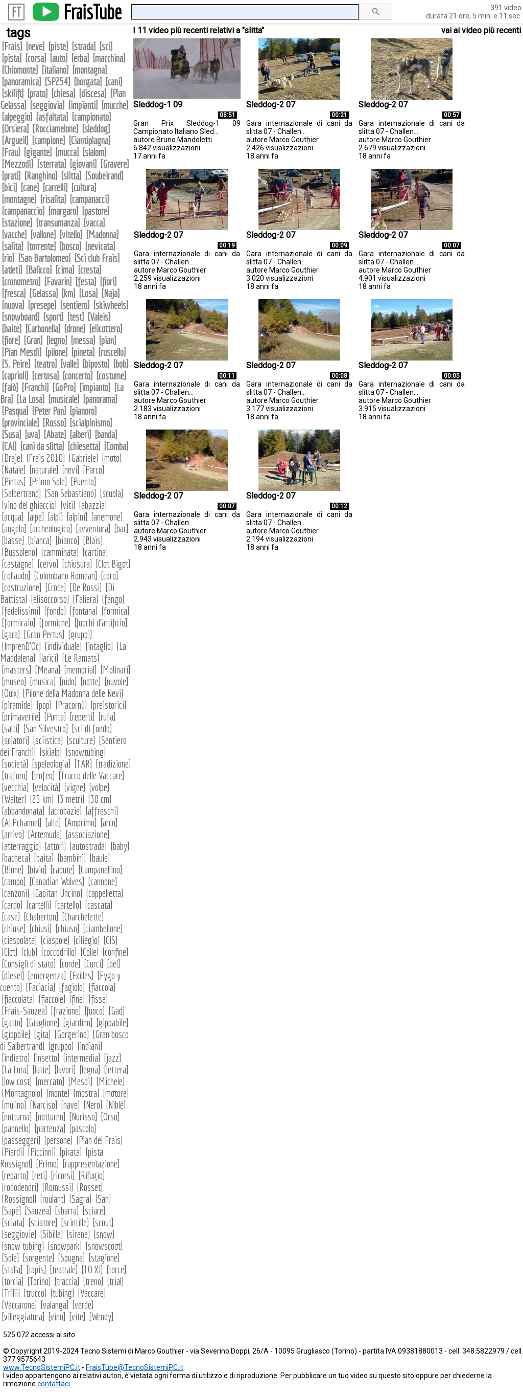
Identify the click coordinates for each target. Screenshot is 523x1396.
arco (109, 822)
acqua (12, 517)
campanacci (89, 199)
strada (83, 46)
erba (80, 58)
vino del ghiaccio (29, 505)
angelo (14, 528)
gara (11, 634)
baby (120, 846)
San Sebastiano (70, 493)
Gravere (115, 164)
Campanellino (100, 869)
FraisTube (92, 12)
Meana (47, 670)
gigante (38, 152)
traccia (67, 1281)
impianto (95, 387)
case (11, 916)
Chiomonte (20, 70)
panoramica (21, 81)
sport (53, 317)
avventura (93, 528)
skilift (12, 93)
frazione (66, 1011)
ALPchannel (21, 822)
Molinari (115, 670)
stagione (104, 1258)
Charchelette (83, 916)
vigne (74, 787)
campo (13, 881)
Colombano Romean (65, 575)
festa (86, 281)
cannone (102, 881)
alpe (36, 517)
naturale (44, 470)
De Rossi (86, 587)
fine (77, 999)
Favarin (57, 281)
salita (12, 246)
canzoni (15, 893)
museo (14, 681)
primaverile (21, 717)
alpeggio (17, 117)
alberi (80, 434)
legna (90, 1069)
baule (100, 858)
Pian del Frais (100, 1140)
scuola (111, 493)
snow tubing (23, 1246)
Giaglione (43, 1022)
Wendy (101, 1316)
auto (58, 58)
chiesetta (84, 446)
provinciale (20, 423)
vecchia (15, 787)
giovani (83, 164)
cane (30, 187)
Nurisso (83, 1116)
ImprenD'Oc (21, 646)
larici (48, 658)
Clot (9, 952)
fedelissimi (21, 611)
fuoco (95, 1011)
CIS (110, 940)
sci (106, 46)
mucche (115, 105)
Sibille (51, 1234)
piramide (17, 705)
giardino (77, 1022)
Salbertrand (21, 493)
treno (93, 1281)
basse (13, 540)
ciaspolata (19, 940)
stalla (12, 1269)
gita (42, 1034)
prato (37, 93)
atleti (12, 270)
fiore (11, 340)
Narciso (43, 1105)
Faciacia (40, 987)
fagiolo (72, 987)
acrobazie (65, 811)
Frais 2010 (46, 458)
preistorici (108, 705)
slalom (94, 152)
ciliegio (87, 940)
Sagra (80, 1199)
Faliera (85, 599)
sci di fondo (92, 728)
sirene (78, 1234)
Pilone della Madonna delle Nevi (73, 693)
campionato (91, 117)
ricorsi (63, 1175)
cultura (84, 187)
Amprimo (80, 822)
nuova (13, 305)
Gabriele (83, 458)
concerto (77, 375)
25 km (42, 799)
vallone (43, 234)
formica (115, 611)
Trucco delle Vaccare (91, 775)
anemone (107, 517)
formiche (54, 622)
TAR (83, 764)
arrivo (13, 834)
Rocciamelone (55, 128)
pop (44, 705)
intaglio (99, 646)
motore (116, 1093)
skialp (51, 752)
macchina (109, 58)
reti (39, 1175)
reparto (15, 1175)
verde (83, 1305)
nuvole (116, 681)
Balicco (39, 270)
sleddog (96, 128)
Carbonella (43, 328)
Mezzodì (17, 164)
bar (121, 528)
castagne (18, 564)
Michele (111, 1081)
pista (11, 58)
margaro (63, 211)
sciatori (15, 740)
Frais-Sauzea (24, 1011)
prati (11, 176)
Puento (83, 481)
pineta (83, 352)
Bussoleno (19, 552)
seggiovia (47, 105)
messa (83, 340)
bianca (40, 540)
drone (74, 328)
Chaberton (41, 916)
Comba (116, 446)
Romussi (57, 1187)
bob (120, 364)
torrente (41, 246)
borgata (88, 81)
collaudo (16, 575)
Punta (55, 717)
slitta (71, 176)
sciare (94, 1211)
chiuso (67, 928)
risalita (53, 199)
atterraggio (21, 846)
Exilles (81, 975)
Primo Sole (48, 481)
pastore (95, 211)
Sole (10, 1258)
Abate (55, 434)
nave (70, 1105)
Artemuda (45, 834)
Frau (11, 152)
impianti (83, 105)
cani (114, 81)
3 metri (71, 799)
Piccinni (42, 1152)
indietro (16, 1058)
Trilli (11, 1293)
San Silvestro (46, 728)
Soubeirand (104, 176)
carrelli (55, 187)
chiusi (41, 928)
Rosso (54, 423)
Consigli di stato (29, 964)
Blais (93, 540)
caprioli (15, 375)
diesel (13, 975)
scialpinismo (91, 423)
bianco (67, 540)
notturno (50, 1116)
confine (115, 952)
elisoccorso (50, 599)
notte (91, 681)
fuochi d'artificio (101, 622)
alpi (55, 517)
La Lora (15, 1069)
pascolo (83, 1128)
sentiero (74, 305)
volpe (99, 787)
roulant (52, 1199)
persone (58, 1140)
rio (8, 258)
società (15, 764)
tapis (36, 1269)
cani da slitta (42, 446)
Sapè (11, 1211)
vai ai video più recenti (481, 30)
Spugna (71, 1258)
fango (113, 599)
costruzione (21, 587)
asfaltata (52, 117)
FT (16, 12)
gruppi (80, 634)
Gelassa (44, 293)
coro (109, 575)
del (113, 964)
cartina (95, 552)
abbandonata (23, 811)
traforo (15, 775)
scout (103, 1222)
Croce (55, 587)
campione (48, 140)
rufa (107, 717)
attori (55, 846)
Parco (93, 470)
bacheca (16, 858)
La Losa (30, 399)
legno (57, 340)
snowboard (20, 317)
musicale (64, 399)
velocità (46, 787)
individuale (63, 646)
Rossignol (19, 1199)
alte (53, 822)
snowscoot (104, 1246)
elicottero (105, 328)
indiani (90, 1046)
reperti (82, 717)
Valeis (99, 317)
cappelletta (104, 893)
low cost (17, 1081)
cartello (68, 905)
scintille (75, 1222)
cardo (12, 905)
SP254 (57, 81)
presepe (42, 305)
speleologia (51, 764)
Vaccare (92, 1293)
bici (9, 187)
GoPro (64, 387)
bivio (37, 869)
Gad (117, 1011)
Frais (12, 46)
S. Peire (16, 364)
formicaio (18, 622)
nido (68, 681)
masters (16, 670)
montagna (90, 70)
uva (32, 434)
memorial (80, 670)
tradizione (113, 764)
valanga (54, 1305)
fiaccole (52, 999)
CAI (9, 446)
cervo (48, 564)
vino (57, 1316)
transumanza (58, 223)
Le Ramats (80, 658)
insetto (46, 1058)
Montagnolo (22, 1093)
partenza (50, 1128)
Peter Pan (49, 411)
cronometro (21, 281)
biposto (96, 364)
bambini (72, 858)
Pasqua (15, 411)
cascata (98, 905)
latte (42, 1069)
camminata (60, 552)
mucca (67, 152)
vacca (94, 223)
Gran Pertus (44, 634)
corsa (36, 58)
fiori (108, 281)
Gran (33, 340)
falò (10, 387)
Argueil (15, 140)
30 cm (99, 799)
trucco (35, 1293)
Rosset (90, 1187)
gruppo (61, 1046)
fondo (55, 611)
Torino (39, 1281)
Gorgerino (72, 1034)
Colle (90, 952)
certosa (45, 375)
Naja (110, 293)
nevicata (100, 246)
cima (65, 270)
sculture (81, 740)
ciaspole (55, 940)
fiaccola (102, 987)
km (68, 293)
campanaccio (23, 211)
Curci (93, 964)
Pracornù (71, 705)
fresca (13, 293)
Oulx (10, 693)
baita (44, 858)
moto (112, 458)
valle (70, 364)
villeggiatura (23, 1316)
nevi (70, 470)
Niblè (116, 1105)
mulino (14, 1105)
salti (10, 728)
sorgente (38, 1258)
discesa (92, 93)
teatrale (64, 1269)
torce (116, 1269)
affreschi (102, 811)
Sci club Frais (97, 258)
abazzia (93, 505)
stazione (17, 223)
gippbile (16, 1034)
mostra (86, 1093)
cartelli (39, 905)
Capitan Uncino (57, 893)
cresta (89, 270)
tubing (62, 1293)
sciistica (48, 740)
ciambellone (103, 928)
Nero (93, 1105)
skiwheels (111, 305)
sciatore (43, 1222)
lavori (65, 1069)
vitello (71, 234)
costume (111, 375)
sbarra (67, 1211)
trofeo (43, 775)
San (103, 1199)
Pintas (13, 481)
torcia (12, 1281)
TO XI (92, 1269)
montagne (19, 199)
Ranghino (41, 176)
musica (43, 681)
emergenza (47, 975)
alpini (77, 517)
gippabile (112, 1022)
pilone (56, 352)
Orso (110, 1116)
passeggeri (21, 1140)
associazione (87, 834)
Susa (11, 434)
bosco (70, 246)
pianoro (83, 411)
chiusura (77, 564)
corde (70, 964)
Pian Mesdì (21, 352)
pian (107, 340)
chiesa (63, 93)
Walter (14, 799)
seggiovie (19, 1234)
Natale (13, 470)
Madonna (102, 234)
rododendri (20, 1187)
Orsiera (15, 128)
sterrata (51, 164)
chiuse (13, 928)
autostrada (88, 846)
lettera (116, 1069)
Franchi (35, 387)
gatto (12, 1022)
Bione (12, 869)
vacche (14, 234)
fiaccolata (18, 999)
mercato (50, 1081)
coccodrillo (59, 952)
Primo (47, 1163)
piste (58, 46)
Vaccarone (19, 1305)
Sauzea (38, 1211)
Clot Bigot (113, 564)
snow (104, 1234)
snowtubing (86, 752)
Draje (12, 458)
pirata (71, 1152)
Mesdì (80, 1081)
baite (11, 328)
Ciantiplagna (89, 140)
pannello (16, 1128)
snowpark (65, 1246)
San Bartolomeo (44, 258)
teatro (45, 364)
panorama (100, 399)
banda (106, 434)
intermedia (81, 1058)
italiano (55, 70)
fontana (84, 611)
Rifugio (92, 1175)
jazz (112, 1058)
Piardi (13, 1152)
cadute (63, 869)
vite (77, 1316)
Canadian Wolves (57, 881)
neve (35, 46)
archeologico (51, 528)
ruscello (112, 352)
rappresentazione (91, 1163)
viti (68, 505)
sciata (13, 1222)
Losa (88, 293)
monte (58, 1093)
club (29, 952)
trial (115, 1281)
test (75, 317)
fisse (98, 999)
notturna (17, 1116)
